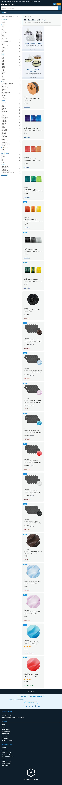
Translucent (4, 98)
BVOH (3, 42)
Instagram (29, 706)
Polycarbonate (5, 45)
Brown (3, 58)
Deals (3, 164)
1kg (2, 157)
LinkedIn (32, 706)
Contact (4, 750)
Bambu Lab (4, 103)
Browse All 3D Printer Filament (10, 16)
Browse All (4, 175)
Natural (3, 66)
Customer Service (26, 1)
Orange (3, 67)
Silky (3, 97)
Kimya (3, 114)
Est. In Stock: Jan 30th (29, 653)
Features (3, 82)
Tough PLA (4, 32)
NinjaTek (4, 123)
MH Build (4, 118)
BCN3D (3, 106)
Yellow (3, 79)
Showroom (5, 729)
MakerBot (4, 120)
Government (6, 738)
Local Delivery (7, 754)
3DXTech (4, 102)
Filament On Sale (5, 170)
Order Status (6, 752)
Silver (3, 75)
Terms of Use (6, 766)
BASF (3, 105)
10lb (3, 162)
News (3, 727)
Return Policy (6, 761)
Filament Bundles (6, 167)
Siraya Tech (4, 136)
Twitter (26, 706)
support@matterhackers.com (13, 717)
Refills (3, 149)
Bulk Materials (5, 166)
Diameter (4, 19)
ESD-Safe (4, 86)
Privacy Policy (6, 763)
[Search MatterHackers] (59, 8)
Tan (2, 76)
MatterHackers (5, 117)
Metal (3, 37)
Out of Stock (27, 318)
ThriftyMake (4, 142)
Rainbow (4, 72)
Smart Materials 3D (6, 138)
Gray (3, 63)
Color (2, 54)
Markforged (4, 121)
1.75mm (3, 21)
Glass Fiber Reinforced (7, 85)
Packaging (4, 148)
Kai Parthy (4, 115)
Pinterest (35, 706)
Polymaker (4, 132)
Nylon (3, 35)
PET (2, 29)
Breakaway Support (6, 41)
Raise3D (3, 135)
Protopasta (4, 130)
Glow (3, 91)
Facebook (23, 706)
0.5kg (3, 154)
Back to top (31, 691)
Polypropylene (5, 48)
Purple (3, 70)
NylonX (3, 127)
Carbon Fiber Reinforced (7, 83)
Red (2, 73)
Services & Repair (7, 740)
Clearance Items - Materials (8, 172)
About (4, 748)
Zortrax (3, 145)
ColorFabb (4, 108)
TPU (3, 50)
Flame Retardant (5, 88)
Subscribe (31, 702)
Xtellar (3, 139)
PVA (3, 39)
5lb (2, 160)
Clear (3, 60)
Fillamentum (4, 111)
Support (4, 736)
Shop (3, 725)
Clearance (4, 169)
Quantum (4, 95)
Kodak (3, 112)
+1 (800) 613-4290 (35, 1)
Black (3, 55)
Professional (6, 731)
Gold (3, 61)
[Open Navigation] (4, 12)
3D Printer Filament (29, 16)
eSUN (3, 109)
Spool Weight (5, 153)
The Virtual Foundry (6, 141)
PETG (3, 31)
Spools (3, 151)
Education (5, 734)
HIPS (3, 44)
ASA (3, 34)
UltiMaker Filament (6, 144)
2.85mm (3, 22)
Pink (3, 69)
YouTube (38, 706)
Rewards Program (8, 757)
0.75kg (3, 156)
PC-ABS (3, 47)
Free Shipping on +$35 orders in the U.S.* (11, 1)
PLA (2, 26)
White (3, 78)
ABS (3, 28)
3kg (2, 159)
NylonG (3, 124)
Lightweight (4, 93)
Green (3, 64)
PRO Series (4, 129)
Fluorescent (4, 89)
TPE (2, 51)
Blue (3, 57)
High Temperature (6, 92)
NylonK (3, 126)
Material (3, 25)
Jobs (3, 759)
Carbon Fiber (4, 38)
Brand (3, 100)
